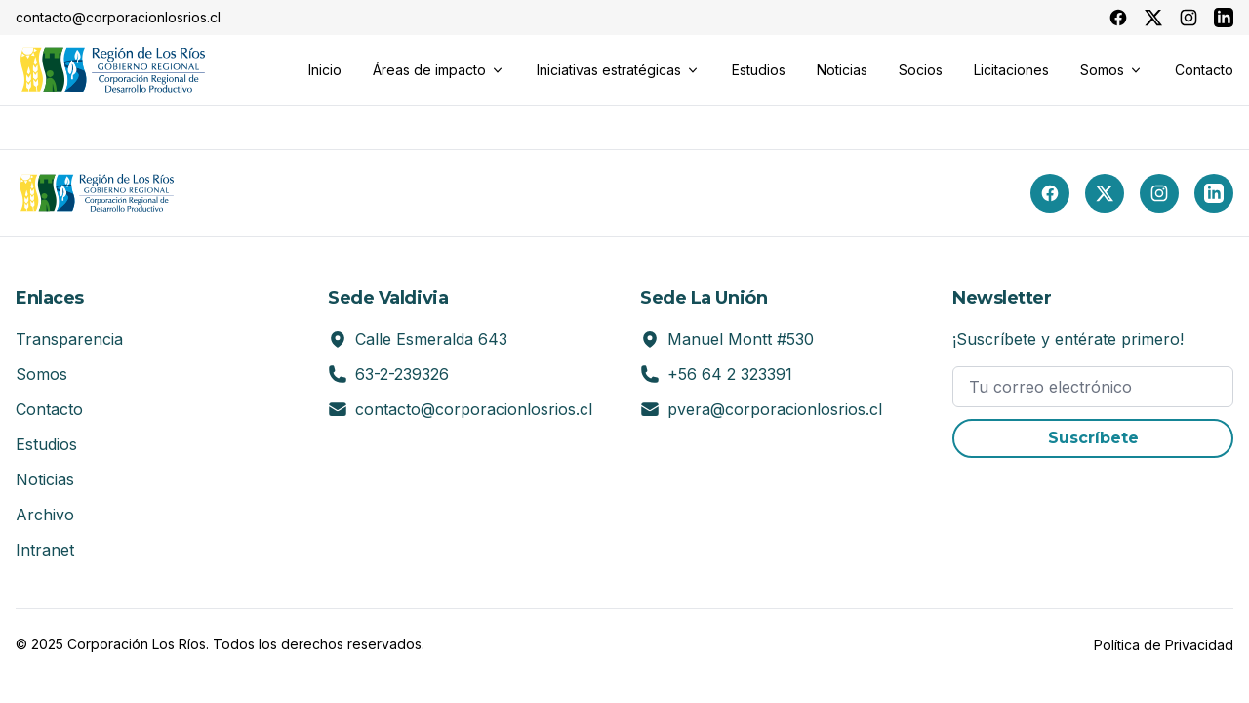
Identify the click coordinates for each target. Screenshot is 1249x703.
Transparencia (69, 339)
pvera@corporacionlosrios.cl (774, 409)
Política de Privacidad (1163, 645)
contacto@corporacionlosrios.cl (473, 409)
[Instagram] (1159, 193)
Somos (41, 374)
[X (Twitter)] (1104, 193)
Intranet (45, 549)
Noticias (45, 479)
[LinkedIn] (1213, 193)
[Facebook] (1049, 193)
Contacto (49, 409)
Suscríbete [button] (1093, 438)
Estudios (46, 444)
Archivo (45, 514)
